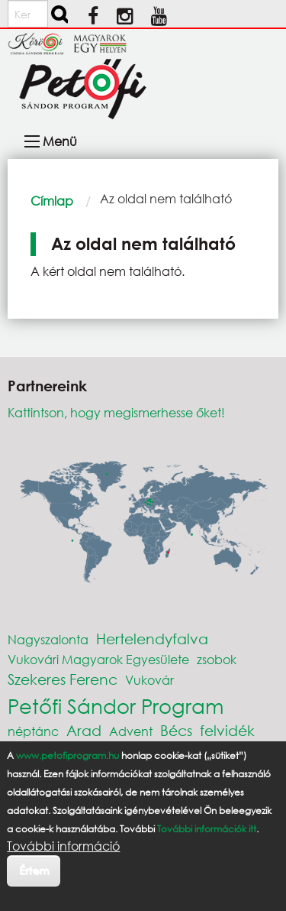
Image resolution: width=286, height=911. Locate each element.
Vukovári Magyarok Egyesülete (98, 659)
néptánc (33, 731)
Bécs (176, 730)
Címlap (52, 201)
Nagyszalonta (48, 639)
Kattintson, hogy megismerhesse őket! (116, 412)
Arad (83, 730)
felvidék (227, 730)
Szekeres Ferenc (62, 679)
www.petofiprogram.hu (67, 755)
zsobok (216, 659)
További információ (63, 846)
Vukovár (149, 680)
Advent (131, 731)
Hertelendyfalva (152, 638)
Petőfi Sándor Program (115, 705)
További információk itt (206, 828)
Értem (34, 870)
